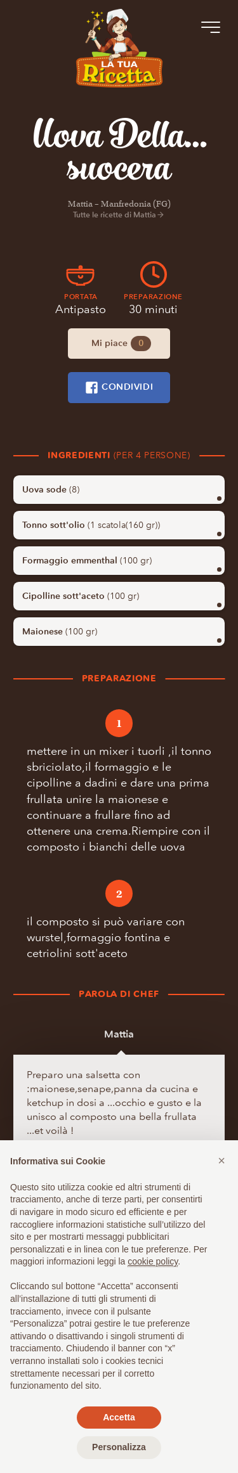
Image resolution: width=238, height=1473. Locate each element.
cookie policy (153, 1261)
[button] (221, 1160)
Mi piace (121, 343)
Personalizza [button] (119, 1447)
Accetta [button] (119, 1417)
